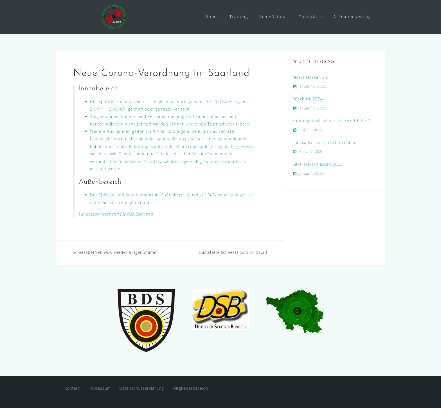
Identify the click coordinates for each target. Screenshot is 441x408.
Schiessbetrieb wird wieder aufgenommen (115, 252)
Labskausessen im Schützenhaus (325, 142)
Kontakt (72, 388)
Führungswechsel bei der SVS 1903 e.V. (332, 120)
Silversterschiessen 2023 (317, 164)
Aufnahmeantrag (352, 16)
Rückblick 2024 (307, 99)
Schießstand (273, 16)
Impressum (99, 388)
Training (239, 16)
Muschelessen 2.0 (310, 77)
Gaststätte (310, 16)
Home (211, 16)
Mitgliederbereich (190, 388)
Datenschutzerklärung (141, 388)
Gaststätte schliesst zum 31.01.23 (233, 252)
